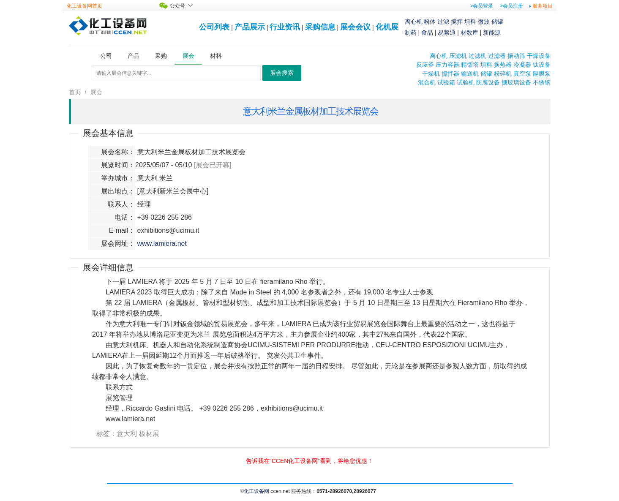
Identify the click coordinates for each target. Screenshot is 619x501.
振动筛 (516, 55)
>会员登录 (481, 6)
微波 (484, 21)
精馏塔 (470, 64)
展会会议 (355, 27)
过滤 (443, 21)
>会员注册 (511, 6)
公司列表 (214, 27)
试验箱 (446, 82)
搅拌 (457, 21)
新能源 (492, 32)
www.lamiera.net (162, 243)
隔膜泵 (542, 73)
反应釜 (425, 64)
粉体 (430, 21)
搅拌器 (450, 73)
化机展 (387, 27)
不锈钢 (542, 82)
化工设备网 (256, 491)
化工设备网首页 (84, 6)
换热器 (503, 64)
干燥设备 (539, 55)
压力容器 (447, 64)
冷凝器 (522, 64)
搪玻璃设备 (516, 82)
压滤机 (458, 55)
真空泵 (522, 73)
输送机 (470, 73)
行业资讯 (285, 27)
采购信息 (320, 27)
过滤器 (497, 55)
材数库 (469, 32)
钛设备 (542, 64)
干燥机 (431, 73)
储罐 (497, 21)
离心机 (414, 21)
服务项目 (542, 6)
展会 (96, 92)
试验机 (465, 82)
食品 (427, 32)
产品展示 (250, 27)
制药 (411, 32)
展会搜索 (282, 73)
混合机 (427, 82)
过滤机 (477, 55)
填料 (470, 21)
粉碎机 (503, 73)
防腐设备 (488, 82)
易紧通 (446, 32)
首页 (75, 92)
